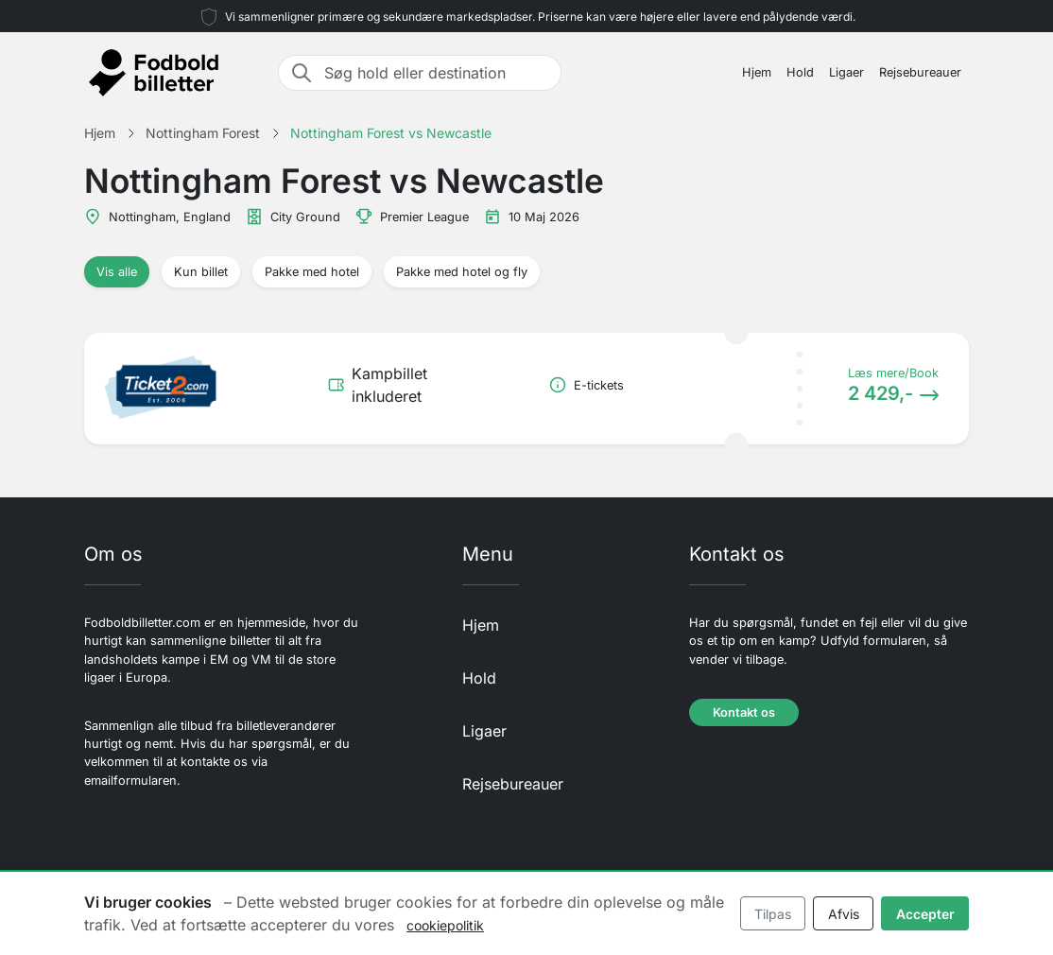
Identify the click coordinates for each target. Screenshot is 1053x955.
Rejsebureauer (920, 72)
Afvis (843, 914)
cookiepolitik (445, 925)
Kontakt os (744, 712)
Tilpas (772, 914)
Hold (800, 72)
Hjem (756, 72)
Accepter (925, 914)
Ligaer (846, 72)
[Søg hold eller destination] (437, 73)
